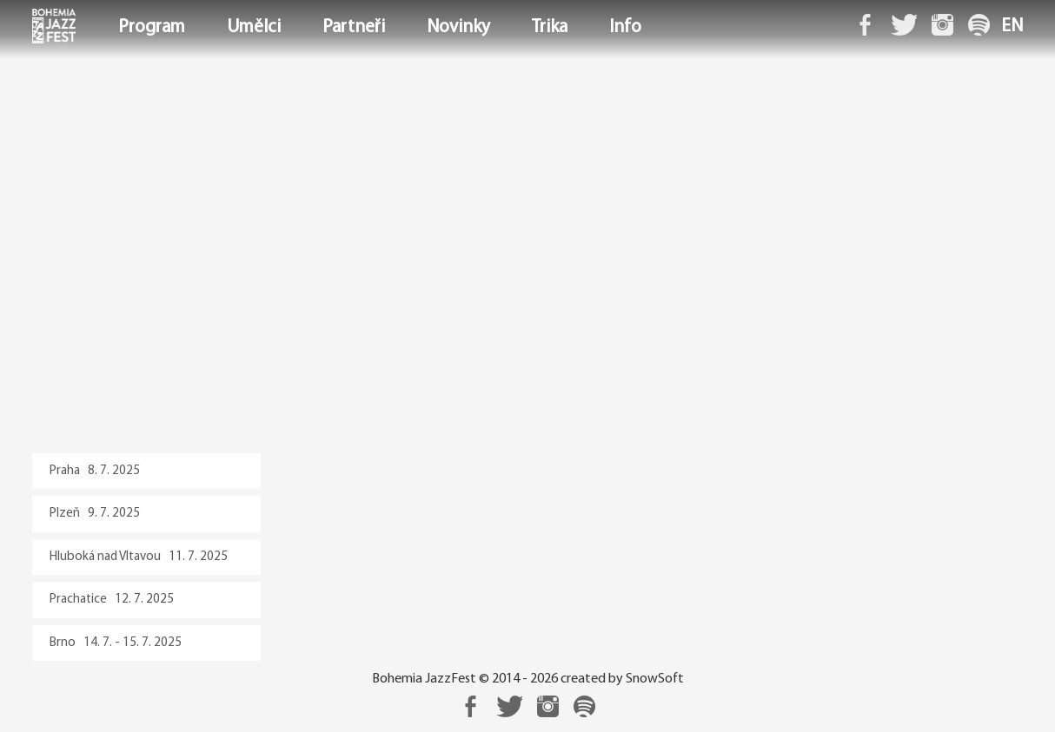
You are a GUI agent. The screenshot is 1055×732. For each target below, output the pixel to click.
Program (151, 27)
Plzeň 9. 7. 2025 (95, 513)
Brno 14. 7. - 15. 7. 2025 (116, 643)
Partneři (353, 27)
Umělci (254, 27)
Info (625, 27)
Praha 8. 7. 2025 (95, 471)
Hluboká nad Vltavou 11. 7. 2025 (139, 557)
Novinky (458, 27)
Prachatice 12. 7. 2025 (112, 599)
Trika (549, 27)
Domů (34, 27)
